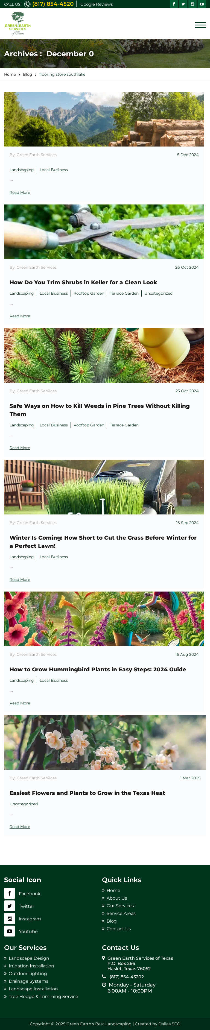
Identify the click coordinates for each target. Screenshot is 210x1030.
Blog (112, 921)
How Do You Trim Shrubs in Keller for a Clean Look (83, 282)
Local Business (54, 169)
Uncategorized (158, 293)
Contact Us (119, 928)
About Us (117, 898)
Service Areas (121, 913)
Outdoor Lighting (28, 973)
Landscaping (22, 169)
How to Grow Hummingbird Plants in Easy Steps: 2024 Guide (98, 669)
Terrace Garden (124, 293)
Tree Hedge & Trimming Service (43, 996)
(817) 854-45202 (125, 976)
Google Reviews (96, 4)
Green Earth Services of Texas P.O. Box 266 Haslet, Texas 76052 (140, 963)
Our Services (120, 905)
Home (113, 890)
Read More (20, 192)
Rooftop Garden (89, 293)
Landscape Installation (33, 988)
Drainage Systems (28, 981)
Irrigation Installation (31, 965)
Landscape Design (29, 958)
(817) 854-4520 (53, 4)
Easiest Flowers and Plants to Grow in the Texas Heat (87, 793)
